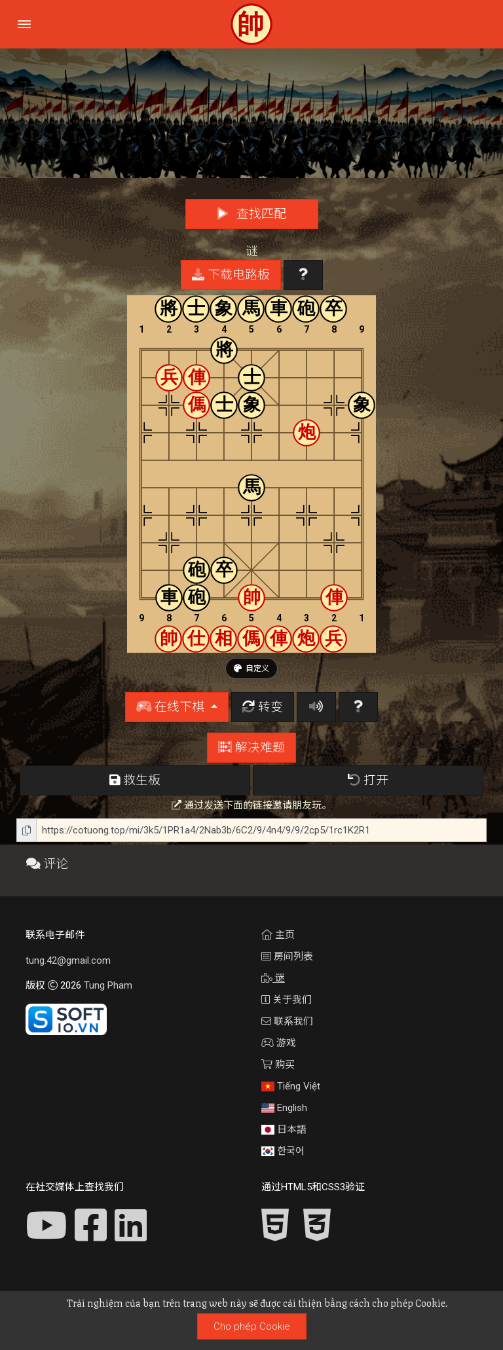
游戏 (278, 1043)
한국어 (283, 1151)
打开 (368, 780)
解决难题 (251, 747)
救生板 (134, 780)
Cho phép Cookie (252, 1326)
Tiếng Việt (290, 1086)
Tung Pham (108, 985)
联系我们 (287, 1021)
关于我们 (286, 1000)
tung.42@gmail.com (68, 960)
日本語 (284, 1129)
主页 (278, 935)
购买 (278, 1064)
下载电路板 (231, 275)
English (284, 1108)
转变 (262, 707)
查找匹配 (251, 214)
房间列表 (287, 956)
